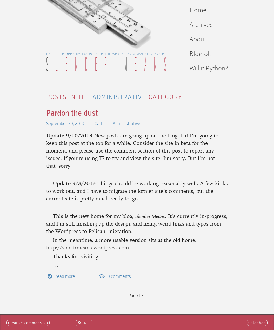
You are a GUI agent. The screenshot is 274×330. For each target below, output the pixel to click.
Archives (201, 24)
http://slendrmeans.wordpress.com (87, 248)
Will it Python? (209, 68)
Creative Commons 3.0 (28, 322)
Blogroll (200, 53)
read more (65, 276)
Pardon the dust (72, 113)
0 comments (119, 276)
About (198, 39)
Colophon (257, 322)
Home (198, 9)
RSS (87, 323)
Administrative (126, 124)
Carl (99, 124)
